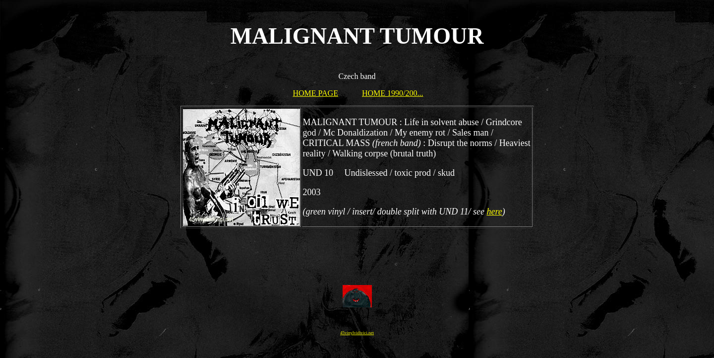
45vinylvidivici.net (357, 332)
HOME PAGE (315, 93)
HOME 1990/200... (392, 93)
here (494, 211)
